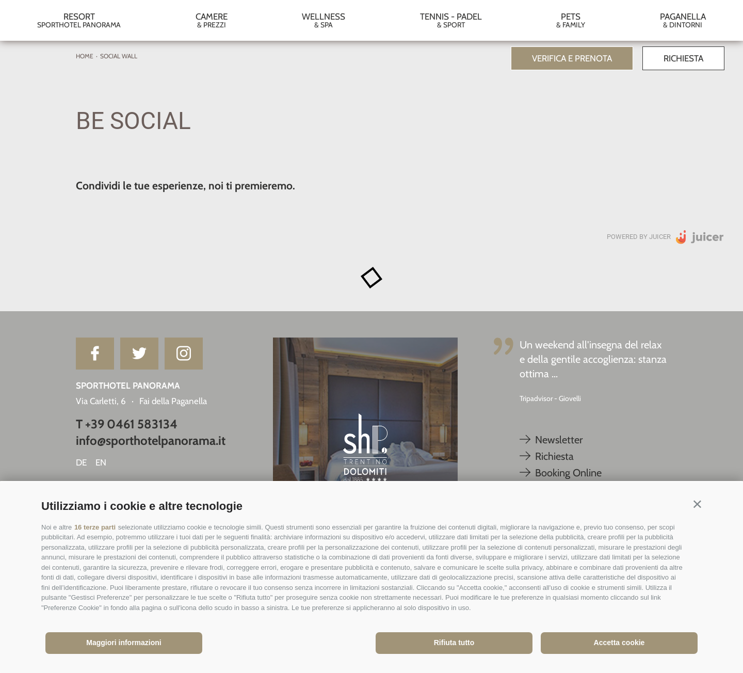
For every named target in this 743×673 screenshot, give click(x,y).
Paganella (683, 20)
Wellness (324, 20)
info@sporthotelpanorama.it (150, 440)
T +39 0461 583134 (126, 423)
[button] (697, 504)
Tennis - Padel (451, 20)
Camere (211, 20)
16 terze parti (95, 527)
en (100, 462)
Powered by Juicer (639, 237)
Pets (571, 20)
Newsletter (551, 440)
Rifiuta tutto (454, 642)
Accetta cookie (619, 642)
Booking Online (561, 473)
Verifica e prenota (572, 58)
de (81, 462)
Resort (79, 20)
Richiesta (683, 58)
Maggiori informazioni (123, 642)
